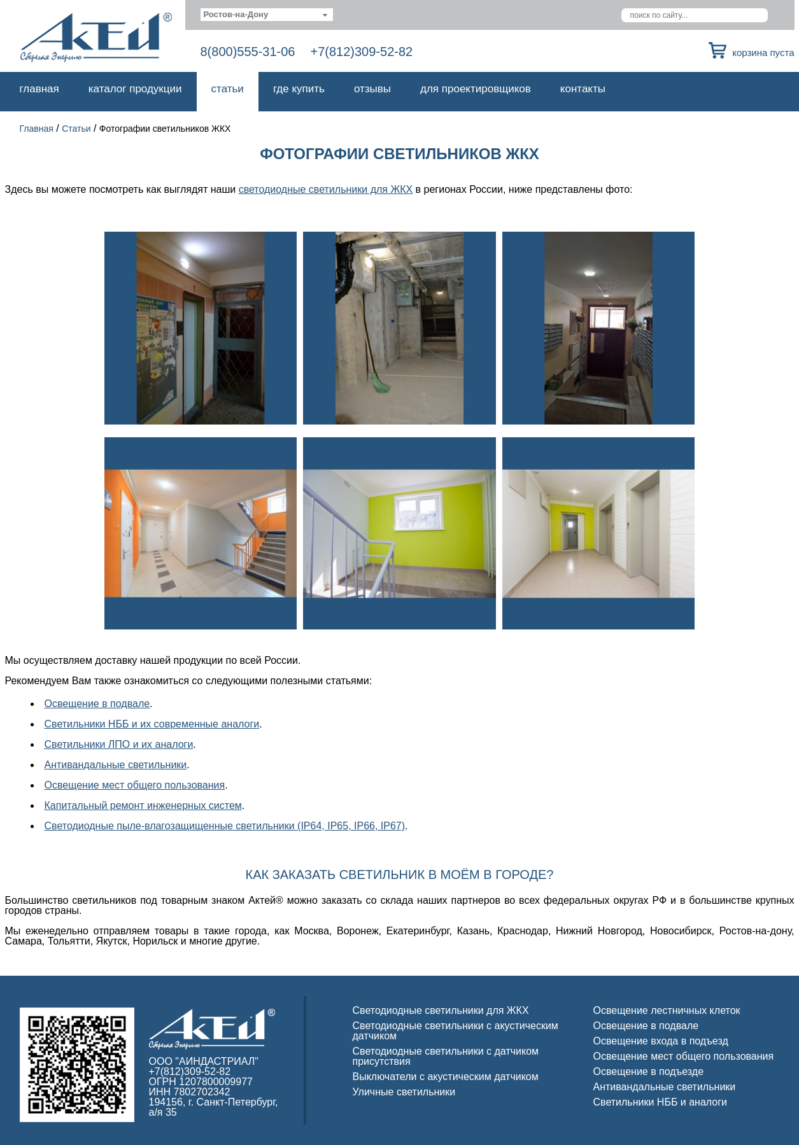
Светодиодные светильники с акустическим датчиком (455, 1030)
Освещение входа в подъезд (660, 1041)
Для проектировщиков (475, 89)
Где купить (299, 89)
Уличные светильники (404, 1091)
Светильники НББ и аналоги (660, 1102)
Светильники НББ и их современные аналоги (152, 724)
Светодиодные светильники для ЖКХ (441, 1010)
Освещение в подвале (97, 703)
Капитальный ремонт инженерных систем (143, 805)
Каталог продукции (135, 89)
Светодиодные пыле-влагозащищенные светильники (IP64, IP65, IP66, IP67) (225, 825)
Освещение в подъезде (648, 1071)
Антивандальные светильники (116, 764)
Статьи (227, 89)
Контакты (582, 89)
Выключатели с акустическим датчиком (446, 1076)
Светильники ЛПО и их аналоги (119, 744)
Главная (39, 89)
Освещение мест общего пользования (135, 785)
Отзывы (372, 89)
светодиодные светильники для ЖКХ (326, 189)
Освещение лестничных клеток (666, 1010)
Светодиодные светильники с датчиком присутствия (446, 1056)
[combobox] (267, 14)
